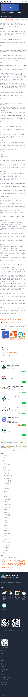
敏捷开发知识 (7, 506)
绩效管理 (6, 525)
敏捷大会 (4, 462)
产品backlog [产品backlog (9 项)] (10, 561)
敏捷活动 (4, 536)
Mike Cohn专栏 (8, 470)
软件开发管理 (7, 533)
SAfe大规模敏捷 (8, 472)
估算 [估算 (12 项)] (20, 561)
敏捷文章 (5, 19)
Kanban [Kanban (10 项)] (17, 557)
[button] (25, 2)
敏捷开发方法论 (8, 504)
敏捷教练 (4, 467)
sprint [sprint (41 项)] (3, 561)
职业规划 (6, 528)
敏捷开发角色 (7, 507)
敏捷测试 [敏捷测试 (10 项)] (24, 564)
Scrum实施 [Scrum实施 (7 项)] (18, 560)
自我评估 (6, 530)
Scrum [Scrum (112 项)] (17, 559)
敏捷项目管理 (7, 515)
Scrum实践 (7, 483)
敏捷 (11, 322)
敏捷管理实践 (10, 19)
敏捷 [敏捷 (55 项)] (14, 563)
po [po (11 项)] (8, 559)
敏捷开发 (4, 466)
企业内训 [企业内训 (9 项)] (17, 561)
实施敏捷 (7, 322)
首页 (1, 19)
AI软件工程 (5, 455)
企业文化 (4, 322)
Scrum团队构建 (8, 480)
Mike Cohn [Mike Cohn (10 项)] (6, 559)
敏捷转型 (17, 322)
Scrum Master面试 (8, 475)
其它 (4, 460)
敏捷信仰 (13, 322)
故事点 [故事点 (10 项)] (11, 563)
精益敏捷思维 (7, 545)
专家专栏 (6, 489)
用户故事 (6, 520)
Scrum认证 (7, 488)
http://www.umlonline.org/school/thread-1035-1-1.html (10, 319)
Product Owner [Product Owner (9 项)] (12, 559)
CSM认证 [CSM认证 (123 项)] (5, 557)
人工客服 (9, 445)
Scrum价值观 (7, 478)
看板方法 (6, 522)
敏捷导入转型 (7, 499)
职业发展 (6, 527)
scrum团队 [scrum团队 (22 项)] (13, 560)
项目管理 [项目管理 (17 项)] (11, 567)
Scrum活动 (7, 486)
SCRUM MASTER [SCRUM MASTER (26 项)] (6, 560)
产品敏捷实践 (7, 542)
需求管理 (6, 535)
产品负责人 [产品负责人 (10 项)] (14, 561)
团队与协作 (7, 494)
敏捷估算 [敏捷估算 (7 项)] (17, 563)
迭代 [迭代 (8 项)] (8, 567)
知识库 (4, 552)
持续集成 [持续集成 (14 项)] (8, 563)
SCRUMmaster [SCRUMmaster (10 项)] (22, 559)
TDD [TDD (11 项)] (6, 561)
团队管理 (6, 496)
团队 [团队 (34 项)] (22, 561)
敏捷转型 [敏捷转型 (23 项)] (4, 566)
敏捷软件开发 (7, 514)
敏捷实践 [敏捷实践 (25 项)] (4, 564)
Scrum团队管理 (8, 481)
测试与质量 (7, 517)
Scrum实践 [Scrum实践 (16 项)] (22, 560)
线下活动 (6, 463)
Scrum (4, 457)
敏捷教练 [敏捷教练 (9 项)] (18, 564)
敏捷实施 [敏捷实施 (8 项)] (25, 563)
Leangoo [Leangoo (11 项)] (20, 557)
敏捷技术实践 (7, 509)
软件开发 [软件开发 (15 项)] (6, 567)
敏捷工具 (6, 501)
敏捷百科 (4, 541)
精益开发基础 (7, 523)
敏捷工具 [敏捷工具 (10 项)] (8, 564)
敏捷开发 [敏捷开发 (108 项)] (13, 564)
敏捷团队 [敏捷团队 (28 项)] (21, 563)
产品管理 (6, 491)
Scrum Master (5, 458)
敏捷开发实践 (7, 502)
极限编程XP (5, 550)
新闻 (4, 548)
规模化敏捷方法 (8, 547)
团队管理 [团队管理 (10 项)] (4, 563)
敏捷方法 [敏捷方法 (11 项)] (21, 564)
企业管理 (6, 493)
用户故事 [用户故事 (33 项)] (19, 566)
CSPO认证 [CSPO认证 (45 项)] (12, 557)
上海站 (8, 464)
